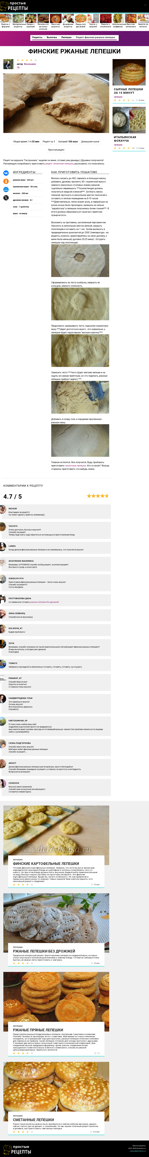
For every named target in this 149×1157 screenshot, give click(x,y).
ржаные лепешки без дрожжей (44, 602)
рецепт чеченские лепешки (59, 163)
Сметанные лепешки (33, 1120)
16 (18, 67)
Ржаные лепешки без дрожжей (44, 951)
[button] (145, 5)
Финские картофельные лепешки (46, 864)
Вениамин (30, 64)
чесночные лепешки (75, 465)
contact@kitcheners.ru (138, 1151)
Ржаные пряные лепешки (38, 1030)
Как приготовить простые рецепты (14, 6)
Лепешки (18, 860)
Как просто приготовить (17, 1150)
